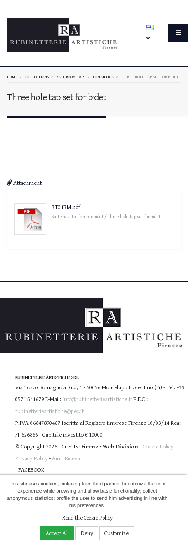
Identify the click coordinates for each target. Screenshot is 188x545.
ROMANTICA (103, 77)
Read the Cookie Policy (87, 517)
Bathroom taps (70, 77)
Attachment (24, 183)
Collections (37, 77)
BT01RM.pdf (66, 207)
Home (12, 77)
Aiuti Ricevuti (68, 458)
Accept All (57, 533)
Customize (116, 533)
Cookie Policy (158, 446)
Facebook (31, 470)
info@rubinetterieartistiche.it (97, 399)
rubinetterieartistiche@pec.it (49, 411)
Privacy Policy (31, 458)
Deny (87, 533)
